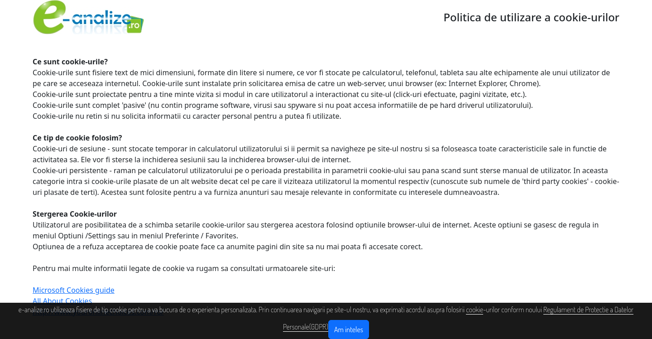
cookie (474, 309)
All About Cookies (62, 301)
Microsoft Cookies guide (74, 290)
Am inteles (348, 329)
